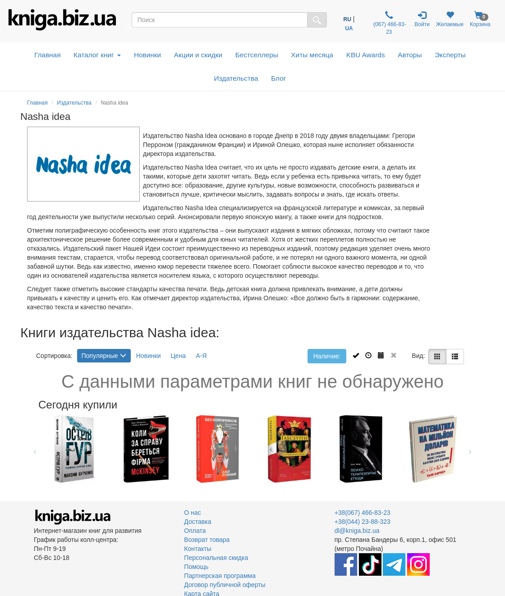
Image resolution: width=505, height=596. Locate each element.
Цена (178, 355)
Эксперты (450, 55)
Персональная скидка (216, 557)
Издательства (236, 78)
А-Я (201, 355)
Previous (35, 449)
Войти (422, 19)
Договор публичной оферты (224, 584)
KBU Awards (365, 55)
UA (349, 28)
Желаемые (450, 19)
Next (470, 449)
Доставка (197, 521)
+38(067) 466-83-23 (362, 512)
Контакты (197, 548)
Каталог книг (97, 55)
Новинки (147, 55)
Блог (278, 78)
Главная (47, 55)
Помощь (196, 566)
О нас (192, 512)
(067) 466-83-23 (389, 23)
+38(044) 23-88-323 (362, 521)
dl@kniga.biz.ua (357, 530)
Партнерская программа (220, 575)
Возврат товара (207, 539)
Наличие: (327, 356)
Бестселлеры (256, 55)
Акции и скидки (198, 55)
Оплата (195, 530)
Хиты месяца (312, 55)
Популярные (104, 355)
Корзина (480, 19)
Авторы (410, 55)
